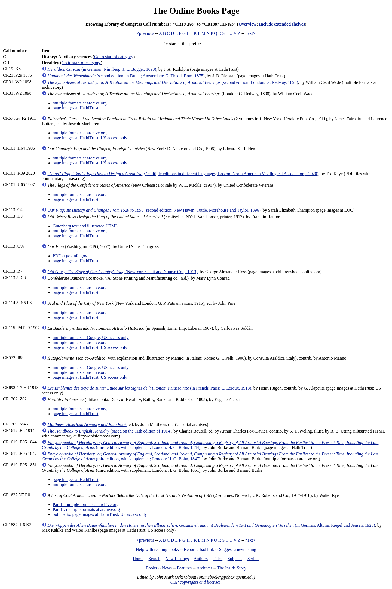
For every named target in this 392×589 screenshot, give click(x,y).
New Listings (177, 558)
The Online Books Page (195, 11)
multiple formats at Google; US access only (91, 337)
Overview (247, 24)
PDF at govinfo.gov (70, 256)
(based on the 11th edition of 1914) (109, 431)
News (167, 568)
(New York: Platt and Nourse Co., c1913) (123, 271)
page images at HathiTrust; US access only (90, 137)
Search (155, 558)
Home (138, 558)
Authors (201, 558)
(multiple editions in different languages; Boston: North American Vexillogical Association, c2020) (183, 173)
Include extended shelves (282, 24)
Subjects (235, 558)
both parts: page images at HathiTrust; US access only (100, 514)
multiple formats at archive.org (80, 103)
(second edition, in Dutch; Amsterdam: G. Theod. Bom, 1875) (126, 75)
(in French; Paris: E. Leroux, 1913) (149, 388)
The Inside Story (231, 568)
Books (151, 568)
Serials (253, 558)
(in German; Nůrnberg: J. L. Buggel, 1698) (102, 69)
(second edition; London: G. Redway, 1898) (173, 82)
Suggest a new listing (237, 549)
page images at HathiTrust (76, 108)
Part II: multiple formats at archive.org (86, 509)
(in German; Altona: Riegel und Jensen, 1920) (211, 525)
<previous (145, 33)
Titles (217, 558)
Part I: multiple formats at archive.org (85, 504)
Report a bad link (199, 549)
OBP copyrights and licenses (195, 582)
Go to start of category (113, 56)
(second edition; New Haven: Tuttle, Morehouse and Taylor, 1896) (154, 210)
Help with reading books (157, 549)
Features (184, 568)
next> (251, 33)
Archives (204, 568)
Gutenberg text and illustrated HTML (85, 226)
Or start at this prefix (182, 43)
